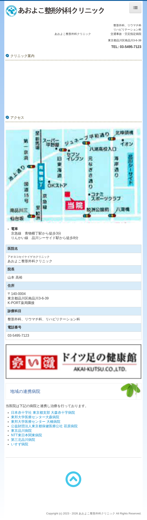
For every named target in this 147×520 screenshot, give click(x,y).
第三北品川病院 (23, 439)
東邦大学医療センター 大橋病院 (35, 421)
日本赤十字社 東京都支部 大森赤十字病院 (43, 412)
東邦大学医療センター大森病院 (35, 417)
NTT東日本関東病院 (26, 435)
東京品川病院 (21, 430)
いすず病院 (19, 444)
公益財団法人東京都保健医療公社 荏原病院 (44, 426)
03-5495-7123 (130, 47)
